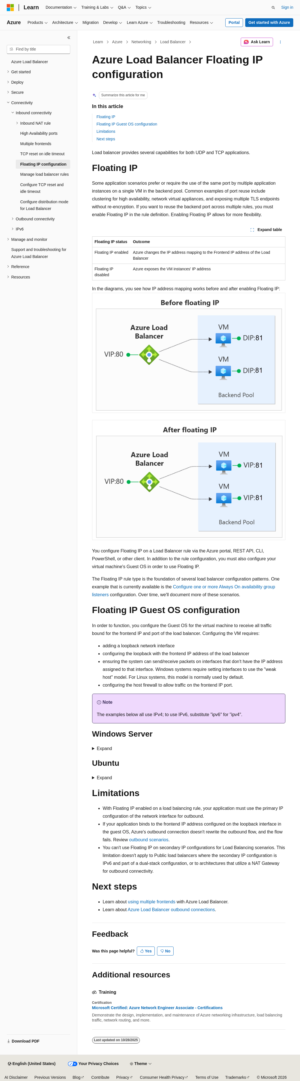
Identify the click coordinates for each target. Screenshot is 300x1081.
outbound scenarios (149, 839)
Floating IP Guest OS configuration (127, 124)
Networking (141, 42)
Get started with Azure (269, 22)
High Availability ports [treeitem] (39, 133)
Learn (98, 42)
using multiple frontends (151, 901)
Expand (104, 748)
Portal (234, 22)
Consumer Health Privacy (162, 1077)
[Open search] (273, 8)
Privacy (122, 1077)
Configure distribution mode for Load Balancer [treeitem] (44, 205)
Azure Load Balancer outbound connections (171, 909)
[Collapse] (69, 38)
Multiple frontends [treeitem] (35, 143)
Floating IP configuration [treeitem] (43, 164)
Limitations (106, 131)
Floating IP (106, 117)
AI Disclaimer (16, 1077)
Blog (77, 1077)
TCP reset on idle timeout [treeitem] (42, 154)
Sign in (287, 7)
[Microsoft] (10, 7)
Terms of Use (206, 1077)
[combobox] (38, 49)
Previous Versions (50, 1077)
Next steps (106, 139)
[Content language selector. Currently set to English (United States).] (31, 1063)
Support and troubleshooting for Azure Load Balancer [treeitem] (38, 253)
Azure (117, 42)
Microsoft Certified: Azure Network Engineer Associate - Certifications (157, 1007)
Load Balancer (172, 42)
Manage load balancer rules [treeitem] (44, 174)
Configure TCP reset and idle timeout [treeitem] (41, 188)
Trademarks (235, 1077)
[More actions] (280, 42)
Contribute (100, 1077)
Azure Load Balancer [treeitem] (29, 62)
